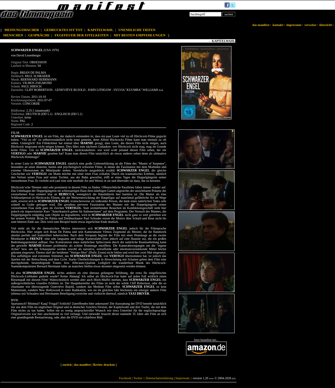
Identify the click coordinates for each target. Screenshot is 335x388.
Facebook (125, 378)
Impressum (182, 378)
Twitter (137, 378)
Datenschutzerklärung (159, 378)
